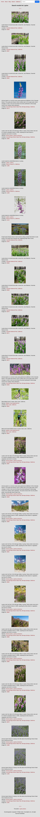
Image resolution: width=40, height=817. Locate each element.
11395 (7, 165)
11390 (7, 773)
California (20, 28)
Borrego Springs (26, 106)
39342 (7, 433)
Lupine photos (22, 808)
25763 (7, 241)
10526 (7, 497)
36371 (7, 333)
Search (13, 1)
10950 (7, 521)
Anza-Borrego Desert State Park (13, 106)
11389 (7, 745)
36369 (7, 290)
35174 (7, 108)
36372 (7, 360)
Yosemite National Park (11, 28)
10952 (7, 582)
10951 (7, 551)
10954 (7, 612)
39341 (7, 406)
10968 (7, 691)
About (6, 1)
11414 (7, 220)
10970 (7, 722)
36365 (7, 78)
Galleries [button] (18, 1)
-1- (19, 8)
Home (2, 1)
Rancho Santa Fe (10, 164)
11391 (7, 802)
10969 (7, 138)
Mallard (7, 403)
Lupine (7, 162)
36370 (7, 311)
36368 (7, 263)
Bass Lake (8, 404)
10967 (7, 463)
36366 (7, 29)
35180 (7, 384)
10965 (7, 637)
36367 (7, 51)
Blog (10, 1)
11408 (7, 192)
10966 (7, 661)
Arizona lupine (9, 135)
